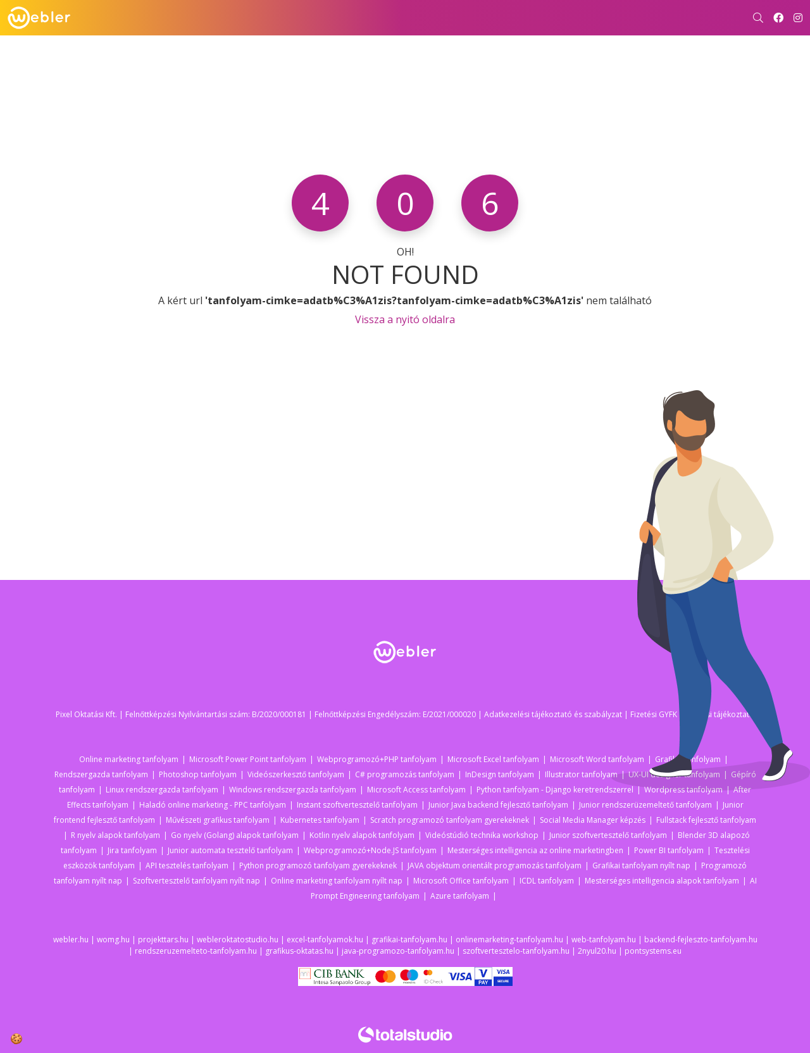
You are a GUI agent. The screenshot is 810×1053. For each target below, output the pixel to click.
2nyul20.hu (597, 950)
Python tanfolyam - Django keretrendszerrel (555, 789)
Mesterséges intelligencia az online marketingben (535, 850)
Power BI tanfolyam (669, 850)
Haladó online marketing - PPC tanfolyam (212, 804)
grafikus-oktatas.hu (299, 950)
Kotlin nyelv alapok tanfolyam (361, 835)
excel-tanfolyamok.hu (325, 939)
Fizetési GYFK (653, 714)
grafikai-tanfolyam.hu (409, 939)
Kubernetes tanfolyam (319, 820)
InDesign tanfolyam (499, 774)
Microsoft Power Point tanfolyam (247, 759)
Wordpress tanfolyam (683, 789)
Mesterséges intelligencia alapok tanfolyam (662, 880)
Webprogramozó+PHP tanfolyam (377, 759)
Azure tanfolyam (459, 895)
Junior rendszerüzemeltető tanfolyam (645, 804)
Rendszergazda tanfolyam (101, 774)
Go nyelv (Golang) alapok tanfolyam (235, 835)
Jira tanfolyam (132, 850)
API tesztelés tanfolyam (187, 865)
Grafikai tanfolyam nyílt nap (641, 865)
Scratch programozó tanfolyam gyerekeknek (449, 820)
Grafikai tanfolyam (688, 759)
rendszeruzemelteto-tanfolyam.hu (196, 950)
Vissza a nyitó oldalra (405, 319)
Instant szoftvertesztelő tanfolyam (357, 804)
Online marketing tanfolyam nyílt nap (336, 880)
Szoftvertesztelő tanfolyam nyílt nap (196, 880)
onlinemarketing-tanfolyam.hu (509, 939)
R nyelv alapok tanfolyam (115, 835)
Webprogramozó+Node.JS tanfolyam (370, 850)
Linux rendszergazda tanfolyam (162, 789)
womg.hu (113, 939)
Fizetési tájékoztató (719, 714)
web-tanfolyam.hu (603, 939)
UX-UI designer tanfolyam (674, 774)
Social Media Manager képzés (592, 820)
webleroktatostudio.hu (237, 939)
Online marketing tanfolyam (128, 759)
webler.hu (71, 939)
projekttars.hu (163, 939)
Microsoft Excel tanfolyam (493, 759)
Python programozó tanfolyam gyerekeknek (318, 865)
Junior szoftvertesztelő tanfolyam (608, 835)
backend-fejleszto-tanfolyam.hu (700, 939)
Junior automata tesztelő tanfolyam (230, 850)
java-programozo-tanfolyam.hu (398, 950)
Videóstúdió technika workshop (482, 835)
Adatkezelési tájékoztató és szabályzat (553, 714)
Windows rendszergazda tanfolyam (292, 789)
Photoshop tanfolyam (198, 774)
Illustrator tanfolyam (581, 774)
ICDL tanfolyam (547, 880)
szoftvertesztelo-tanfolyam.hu (516, 950)
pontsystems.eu (653, 950)
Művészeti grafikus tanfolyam (218, 820)
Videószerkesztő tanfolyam (295, 774)
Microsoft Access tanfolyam (416, 789)
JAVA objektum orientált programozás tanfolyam (495, 865)
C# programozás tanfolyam (404, 774)
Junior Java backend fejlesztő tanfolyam (498, 804)
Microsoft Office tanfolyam (461, 880)
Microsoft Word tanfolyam (597, 759)
